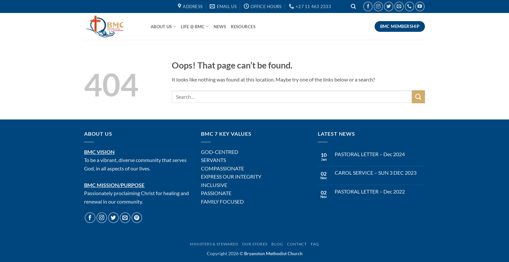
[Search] (353, 6)
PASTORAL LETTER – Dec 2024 (370, 154)
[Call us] (409, 6)
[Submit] (418, 96)
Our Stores (254, 244)
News (220, 26)
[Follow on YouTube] (420, 6)
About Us (163, 26)
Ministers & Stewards (214, 244)
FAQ (315, 244)
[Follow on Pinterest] (136, 217)
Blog (277, 244)
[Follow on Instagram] (378, 6)
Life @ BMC (195, 26)
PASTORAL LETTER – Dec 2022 (370, 191)
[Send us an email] (399, 6)
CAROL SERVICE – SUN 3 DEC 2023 (375, 172)
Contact (296, 244)
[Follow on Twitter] (388, 6)
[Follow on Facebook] (368, 6)
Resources (243, 26)
